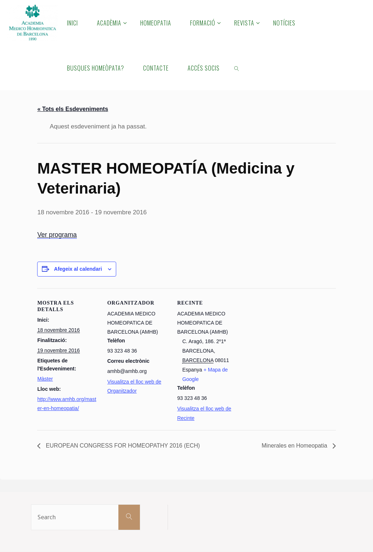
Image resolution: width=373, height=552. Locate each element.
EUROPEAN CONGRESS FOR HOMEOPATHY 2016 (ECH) (123, 445)
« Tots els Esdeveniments (72, 109)
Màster (45, 379)
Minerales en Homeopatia (295, 445)
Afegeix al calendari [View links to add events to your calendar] (78, 269)
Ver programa (57, 234)
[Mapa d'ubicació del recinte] (285, 363)
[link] (237, 67)
